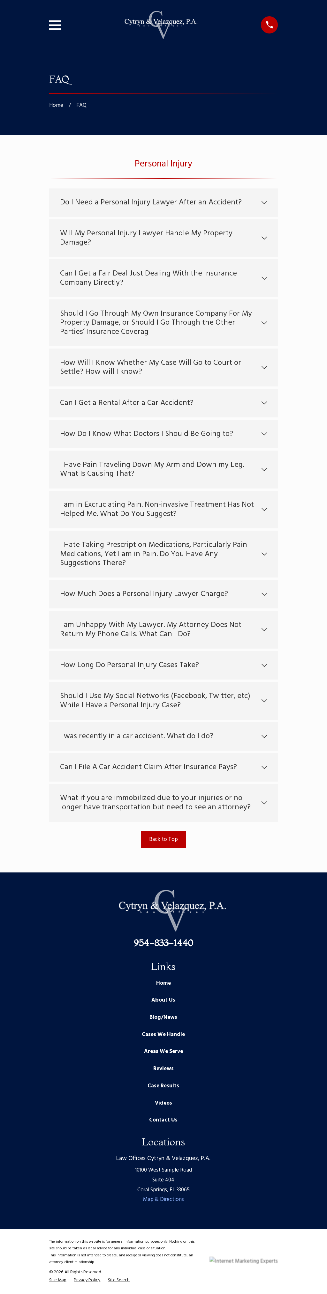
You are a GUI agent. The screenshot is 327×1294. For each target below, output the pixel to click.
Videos (163, 1103)
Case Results (163, 1086)
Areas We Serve (163, 1051)
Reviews (163, 1068)
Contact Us (163, 1120)
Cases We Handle (163, 1034)
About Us (163, 1000)
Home (163, 983)
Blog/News (163, 1017)
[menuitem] (57, 1280)
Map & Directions (163, 1199)
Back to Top (163, 839)
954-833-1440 (163, 942)
